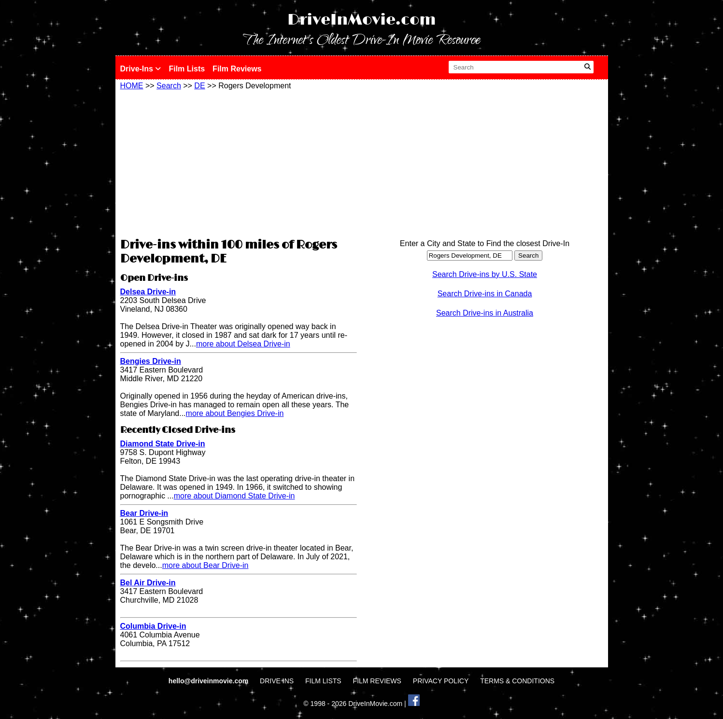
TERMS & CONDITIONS (517, 681)
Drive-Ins (140, 69)
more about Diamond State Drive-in (234, 496)
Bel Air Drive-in (148, 583)
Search (168, 86)
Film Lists (187, 69)
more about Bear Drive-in (205, 565)
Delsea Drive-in (148, 292)
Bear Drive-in (144, 513)
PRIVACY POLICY (440, 681)
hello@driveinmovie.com (209, 681)
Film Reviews (237, 69)
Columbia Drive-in (153, 626)
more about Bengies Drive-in (235, 413)
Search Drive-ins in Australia (484, 313)
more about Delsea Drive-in (243, 344)
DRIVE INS (277, 681)
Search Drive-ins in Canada (485, 294)
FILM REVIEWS (377, 681)
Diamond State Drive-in (162, 444)
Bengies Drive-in (150, 361)
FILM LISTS (323, 681)
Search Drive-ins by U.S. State (484, 274)
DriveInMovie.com (361, 20)
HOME (131, 86)
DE (199, 86)
